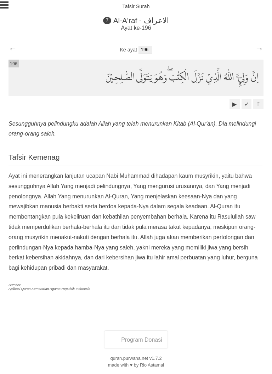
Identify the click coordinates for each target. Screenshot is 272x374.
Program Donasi (136, 340)
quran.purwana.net (129, 358)
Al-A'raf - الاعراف (141, 20)
